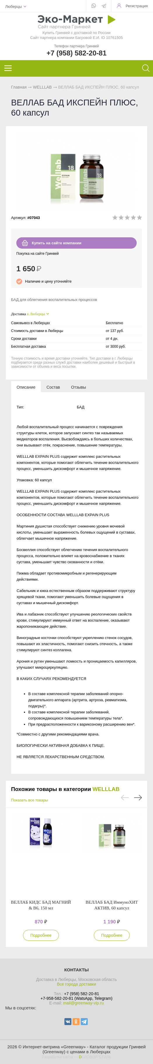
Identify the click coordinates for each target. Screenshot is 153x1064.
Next (138, 798)
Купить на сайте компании (56, 243)
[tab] (26, 387)
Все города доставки (76, 984)
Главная (19, 87)
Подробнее (41, 935)
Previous (125, 798)
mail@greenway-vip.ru (83, 1003)
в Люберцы (36, 314)
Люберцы (13, 6)
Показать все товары (29, 800)
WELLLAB (42, 87)
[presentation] (26, 386)
